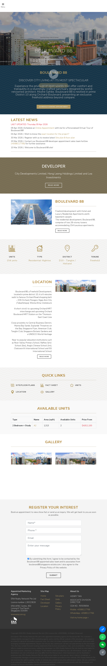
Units (57, 599)
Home (43, 596)
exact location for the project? (55, 134)
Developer (45, 602)
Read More (53, 185)
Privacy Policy (58, 607)
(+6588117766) (18, 143)
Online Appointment (44, 128)
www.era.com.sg (18, 614)
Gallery (58, 602)
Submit (54, 575)
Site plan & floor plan (65, 137)
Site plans (59, 596)
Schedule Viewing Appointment (53, 107)
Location (44, 606)
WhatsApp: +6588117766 (82, 613)
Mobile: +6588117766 (80, 609)
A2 (35, 425)
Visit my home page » (79, 617)
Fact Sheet (45, 599)
